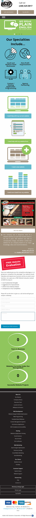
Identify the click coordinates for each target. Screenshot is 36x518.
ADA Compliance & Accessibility (18, 427)
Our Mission (18, 397)
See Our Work (18, 230)
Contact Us (18, 483)
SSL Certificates (18, 441)
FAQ (18, 480)
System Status (18, 471)
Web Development (18, 411)
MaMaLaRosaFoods (23, 252)
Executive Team (18, 402)
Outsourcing (18, 477)
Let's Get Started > (9, 12)
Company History (18, 399)
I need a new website (18, 167)
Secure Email (18, 438)
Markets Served (18, 462)
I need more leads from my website (18, 192)
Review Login (18, 490)
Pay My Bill (18, 493)
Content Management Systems (18, 421)
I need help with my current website (18, 116)
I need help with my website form (18, 141)
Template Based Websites (18, 419)
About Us (18, 394)
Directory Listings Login (18, 486)
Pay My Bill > (26, 12)
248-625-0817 (22, 508)
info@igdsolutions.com (9, 508)
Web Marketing (18, 445)
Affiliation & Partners (18, 407)
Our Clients (18, 459)
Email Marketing (18, 455)
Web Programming (18, 416)
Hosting (18, 431)
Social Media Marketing (18, 453)
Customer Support (18, 468)
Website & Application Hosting (18, 433)
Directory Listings (18, 450)
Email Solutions (18, 436)
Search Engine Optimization (18, 447)
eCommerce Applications (18, 424)
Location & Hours (18, 405)
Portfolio (18, 464)
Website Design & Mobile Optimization (18, 414)
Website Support (18, 473)
